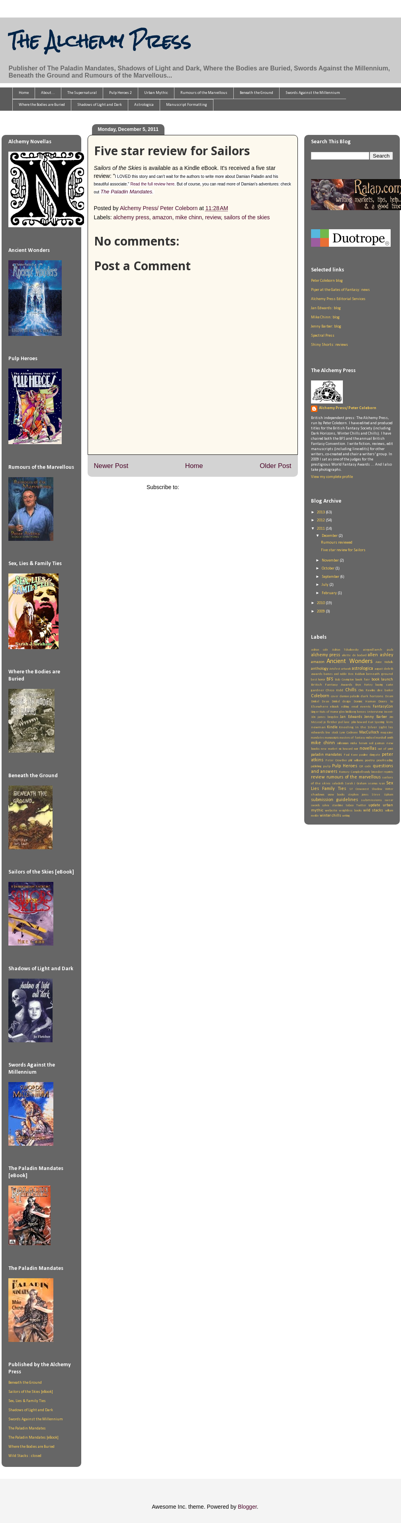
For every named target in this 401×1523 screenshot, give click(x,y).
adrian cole (319, 649)
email (354, 706)
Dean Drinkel (331, 701)
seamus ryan (376, 783)
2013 (321, 512)
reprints (388, 772)
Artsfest (334, 669)
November (331, 560)
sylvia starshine (332, 805)
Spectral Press (322, 335)
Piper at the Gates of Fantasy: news (340, 290)
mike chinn (188, 217)
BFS (330, 679)
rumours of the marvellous (354, 777)
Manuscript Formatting (186, 105)
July (325, 585)
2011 (321, 529)
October (328, 568)
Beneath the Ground (256, 93)
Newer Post (111, 466)
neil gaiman (376, 743)
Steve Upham (382, 794)
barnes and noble (335, 674)
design (346, 701)
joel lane (344, 722)
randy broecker (373, 772)
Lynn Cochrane (348, 732)
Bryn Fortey (364, 684)
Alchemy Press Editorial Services (338, 299)
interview (375, 712)
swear (389, 800)
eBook (334, 706)
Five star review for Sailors (343, 550)
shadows (318, 794)
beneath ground (379, 674)
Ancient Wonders (350, 661)
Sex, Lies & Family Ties (27, 1401)
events (365, 706)
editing (345, 706)
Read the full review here (152, 184)
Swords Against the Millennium (313, 93)
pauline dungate (369, 755)
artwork (346, 669)
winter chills (330, 815)
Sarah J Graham (356, 783)
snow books (336, 794)
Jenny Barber (375, 717)
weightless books (350, 810)
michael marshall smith (379, 737)
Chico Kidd (334, 690)
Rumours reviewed (336, 542)
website (331, 810)
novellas (368, 748)
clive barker (385, 690)
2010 (321, 603)
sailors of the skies (247, 217)
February (330, 593)
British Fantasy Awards (331, 684)
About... (48, 93)
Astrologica (144, 105)
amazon (162, 217)
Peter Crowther (336, 760)
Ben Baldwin (356, 674)
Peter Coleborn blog (327, 281)
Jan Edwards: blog (326, 308)
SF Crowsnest (359, 789)
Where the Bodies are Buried (42, 105)
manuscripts (332, 737)
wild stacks (373, 810)
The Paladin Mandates (126, 192)
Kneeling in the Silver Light (362, 727)
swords (315, 805)
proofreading (385, 760)
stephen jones (358, 794)
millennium (342, 743)
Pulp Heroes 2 (120, 93)
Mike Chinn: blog (325, 317)
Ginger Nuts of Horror (324, 712)
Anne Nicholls (384, 662)
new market (329, 749)
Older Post (275, 466)
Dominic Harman (365, 701)
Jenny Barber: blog (326, 326)
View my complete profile (332, 477)
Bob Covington (344, 679)
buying (379, 684)
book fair (362, 679)
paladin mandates (326, 755)
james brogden (327, 717)
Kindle (332, 727)
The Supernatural (82, 93)
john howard (359, 722)
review (213, 217)
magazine (387, 732)
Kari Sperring (376, 722)
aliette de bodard (354, 655)
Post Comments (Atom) (210, 487)
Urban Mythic (156, 93)
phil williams (355, 760)
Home (24, 93)
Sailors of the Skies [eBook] (30, 1392)
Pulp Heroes (344, 766)
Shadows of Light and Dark (99, 105)
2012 (321, 520)
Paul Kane (351, 755)
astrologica (362, 668)
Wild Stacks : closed (24, 1456)
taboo (350, 805)
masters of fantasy (352, 737)
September (331, 577)
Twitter (361, 805)
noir (356, 749)
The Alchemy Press (99, 40)
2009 (321, 611)
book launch (382, 679)
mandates (317, 737)
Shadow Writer (382, 789)
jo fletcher (330, 722)
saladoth (337, 783)
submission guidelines (334, 800)
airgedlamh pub (378, 649)
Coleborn (320, 696)
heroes (361, 712)
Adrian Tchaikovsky (345, 649)
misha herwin (358, 743)
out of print (385, 749)
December (330, 536)
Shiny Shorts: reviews (329, 345)
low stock (332, 732)
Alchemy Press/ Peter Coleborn (347, 408)
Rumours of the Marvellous (203, 93)
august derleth (383, 669)
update (374, 805)
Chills (350, 690)
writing (346, 815)
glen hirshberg (347, 712)
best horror (318, 679)
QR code (365, 766)
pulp (327, 766)
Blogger (247, 1506)
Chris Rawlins (366, 690)
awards (317, 674)
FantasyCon (383, 706)
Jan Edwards (351, 717)
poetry (370, 760)
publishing (316, 766)
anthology (320, 669)
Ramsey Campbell (350, 772)
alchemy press (131, 217)
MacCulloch (369, 732)
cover (334, 696)
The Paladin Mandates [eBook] (33, 1437)
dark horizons (372, 696)
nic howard (346, 749)
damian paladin (350, 696)
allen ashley (380, 655)
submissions (371, 800)
